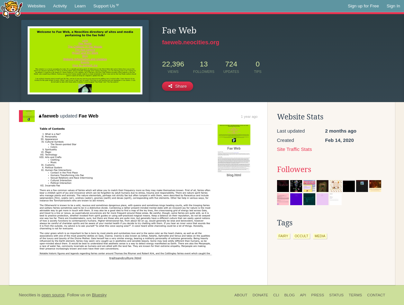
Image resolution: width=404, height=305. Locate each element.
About (240, 295)
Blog (289, 295)
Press (317, 295)
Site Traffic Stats (294, 149)
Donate (260, 295)
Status (336, 295)
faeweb (48, 115)
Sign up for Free (363, 6)
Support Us (106, 6)
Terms (355, 295)
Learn (80, 6)
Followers (294, 169)
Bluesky (99, 294)
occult (301, 236)
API (303, 295)
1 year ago (249, 116)
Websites (36, 6)
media (320, 236)
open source (53, 294)
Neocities (27, 294)
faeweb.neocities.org (190, 42)
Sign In (393, 6)
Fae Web (88, 115)
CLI (276, 295)
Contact (376, 295)
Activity (60, 6)
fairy (283, 236)
